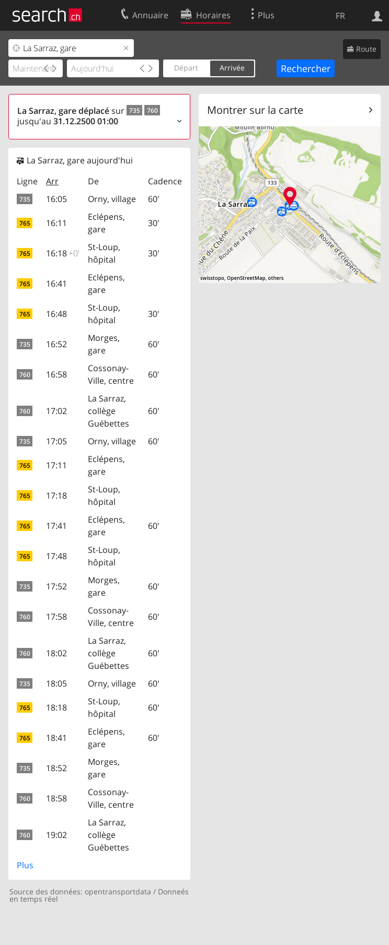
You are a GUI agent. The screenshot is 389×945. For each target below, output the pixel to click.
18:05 (56, 683)
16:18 (62, 253)
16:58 (56, 374)
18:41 (56, 737)
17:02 (56, 411)
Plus (25, 865)
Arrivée (232, 68)
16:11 (56, 223)
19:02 (56, 835)
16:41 (56, 283)
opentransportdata (118, 891)
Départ (186, 68)
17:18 (56, 495)
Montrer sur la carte (255, 110)
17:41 (56, 525)
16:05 (56, 199)
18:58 (56, 798)
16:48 (56, 314)
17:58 (56, 616)
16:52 (56, 344)
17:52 (56, 586)
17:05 (56, 441)
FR (340, 15)
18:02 (56, 653)
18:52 (56, 768)
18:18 (56, 707)
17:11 (56, 465)
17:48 (56, 556)
